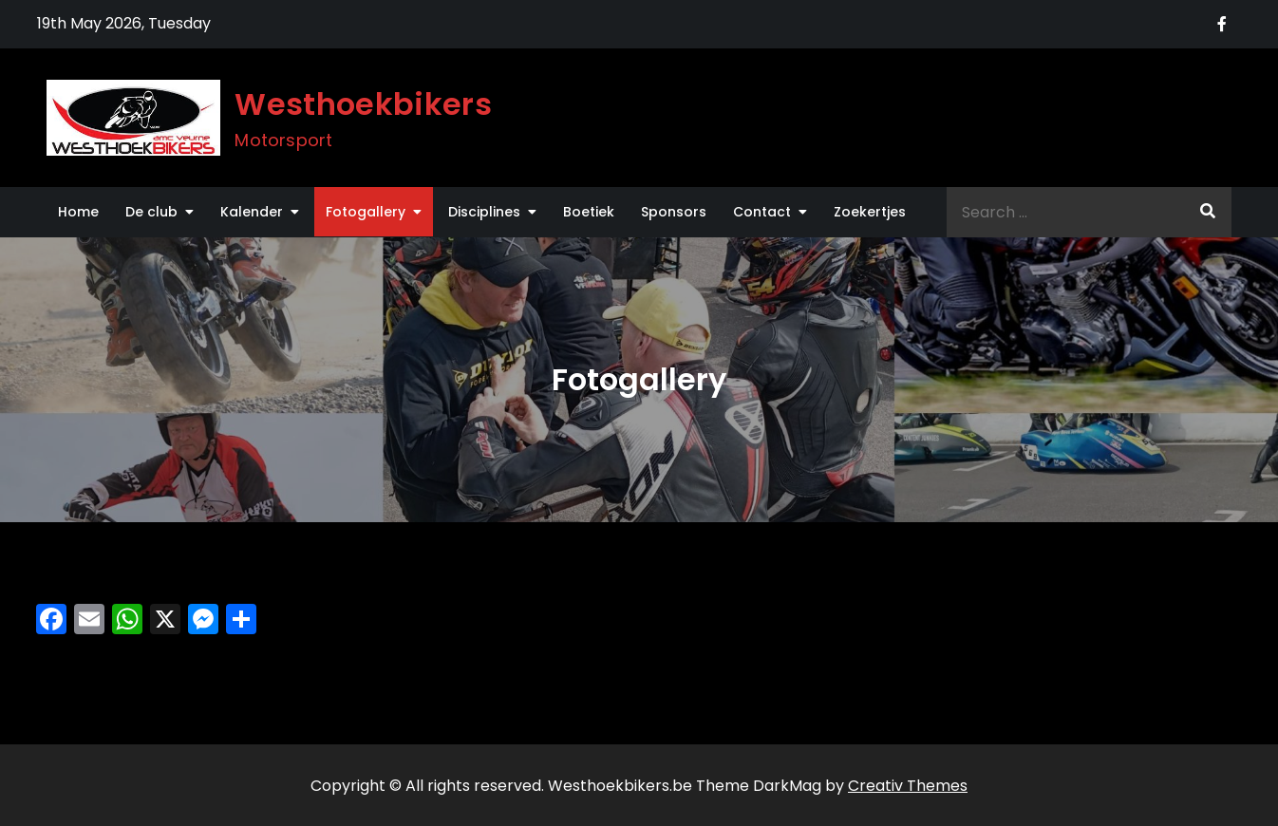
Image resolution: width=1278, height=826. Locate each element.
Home (78, 211)
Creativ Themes (908, 786)
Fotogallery (365, 211)
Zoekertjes (870, 211)
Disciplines (484, 211)
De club (151, 211)
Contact (762, 211)
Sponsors (673, 211)
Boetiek (588, 211)
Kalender (251, 211)
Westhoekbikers (363, 104)
